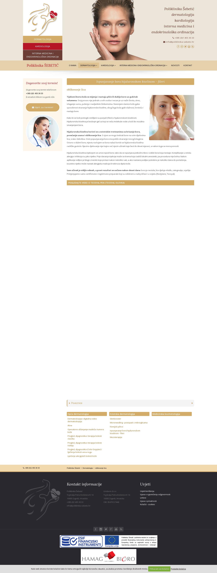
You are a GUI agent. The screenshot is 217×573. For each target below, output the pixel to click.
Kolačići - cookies (147, 504)
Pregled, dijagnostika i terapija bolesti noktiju (85, 444)
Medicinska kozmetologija (166, 414)
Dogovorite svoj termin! (42, 83)
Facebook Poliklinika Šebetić (95, 529)
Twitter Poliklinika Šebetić (106, 529)
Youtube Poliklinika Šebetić (116, 529)
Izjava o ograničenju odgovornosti (155, 494)
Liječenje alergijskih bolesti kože (82, 456)
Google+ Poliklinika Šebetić (111, 529)
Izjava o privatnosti (148, 501)
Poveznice (75, 403)
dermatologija (42, 39)
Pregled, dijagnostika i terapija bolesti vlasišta (85, 437)
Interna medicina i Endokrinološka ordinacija (143, 65)
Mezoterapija (116, 437)
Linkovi (143, 498)
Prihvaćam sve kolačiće (159, 569)
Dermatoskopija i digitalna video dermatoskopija (82, 420)
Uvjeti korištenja (147, 491)
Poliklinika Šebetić (73, 468)
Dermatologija (88, 65)
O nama (72, 65)
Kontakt (188, 65)
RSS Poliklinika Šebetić (121, 529)
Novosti (175, 65)
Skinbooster (115, 418)
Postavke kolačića (178, 569)
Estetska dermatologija (122, 414)
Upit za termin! (42, 107)
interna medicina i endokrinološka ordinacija (42, 55)
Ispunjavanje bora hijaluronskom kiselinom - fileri (130, 81)
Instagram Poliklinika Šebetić (101, 529)
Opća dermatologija (78, 414)
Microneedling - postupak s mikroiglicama (128, 422)
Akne (70, 425)
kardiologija (42, 46)
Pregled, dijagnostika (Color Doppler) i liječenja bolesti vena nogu (85, 450)
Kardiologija (108, 65)
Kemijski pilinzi (116, 426)
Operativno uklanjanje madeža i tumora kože (86, 430)
